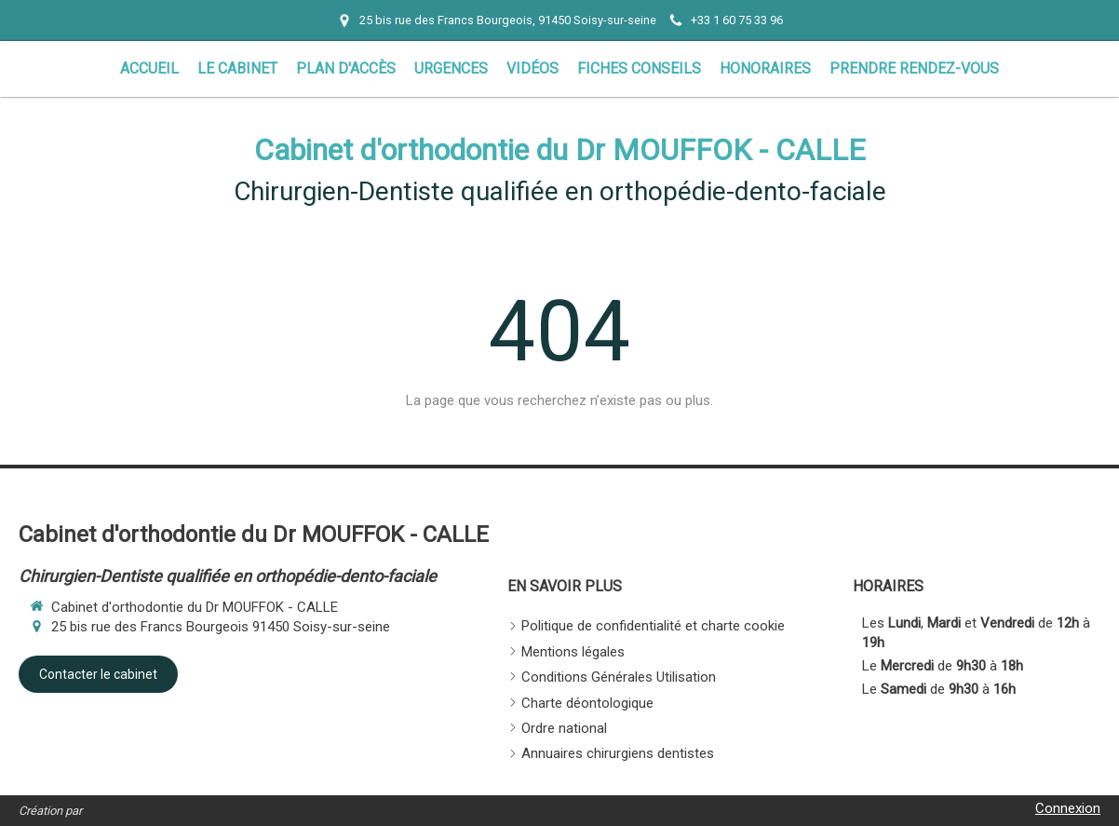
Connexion (1067, 808)
